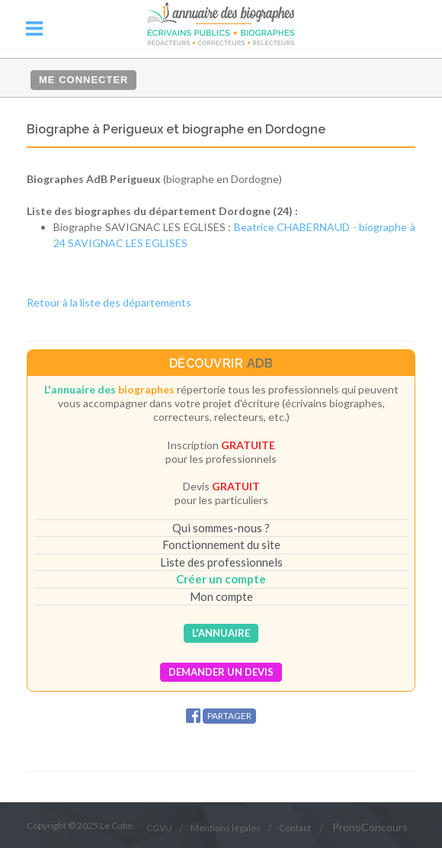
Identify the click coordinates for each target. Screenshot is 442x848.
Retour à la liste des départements (109, 302)
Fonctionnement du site (221, 544)
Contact (295, 828)
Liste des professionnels (221, 562)
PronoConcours (370, 827)
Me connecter (83, 79)
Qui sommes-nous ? (221, 528)
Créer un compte (221, 579)
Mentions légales (226, 828)
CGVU (159, 828)
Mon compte (221, 596)
